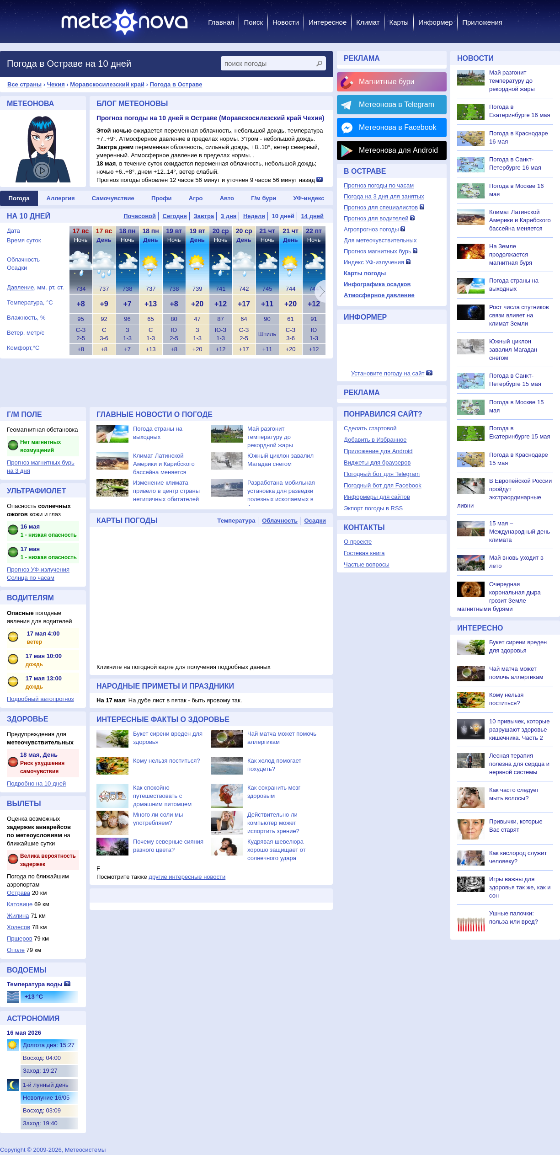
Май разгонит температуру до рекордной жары (270, 437)
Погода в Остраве (176, 84)
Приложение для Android (378, 451)
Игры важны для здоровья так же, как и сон (520, 887)
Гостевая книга (364, 553)
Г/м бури (263, 198)
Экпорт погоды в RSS (373, 508)
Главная (221, 22)
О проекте (358, 541)
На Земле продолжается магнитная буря (510, 254)
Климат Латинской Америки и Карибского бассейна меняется (164, 464)
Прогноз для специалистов (381, 207)
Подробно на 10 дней (36, 783)
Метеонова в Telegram (396, 104)
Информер (435, 22)
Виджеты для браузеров (377, 462)
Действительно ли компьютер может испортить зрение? (273, 822)
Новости (285, 22)
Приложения (482, 22)
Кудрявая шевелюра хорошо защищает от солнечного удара (276, 849)
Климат (367, 22)
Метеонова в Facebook (397, 127)
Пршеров (19, 938)
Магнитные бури (387, 82)
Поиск (253, 22)
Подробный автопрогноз (40, 698)
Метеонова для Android (398, 150)
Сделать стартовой (370, 428)
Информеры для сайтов (377, 496)
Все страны (24, 84)
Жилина (18, 915)
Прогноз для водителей (376, 218)
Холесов (18, 927)
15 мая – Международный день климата (519, 531)
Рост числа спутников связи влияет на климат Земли (519, 315)
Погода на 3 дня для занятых (384, 196)
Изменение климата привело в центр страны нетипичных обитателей (166, 491)
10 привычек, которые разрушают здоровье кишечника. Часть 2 (519, 729)
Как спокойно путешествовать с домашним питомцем (162, 795)
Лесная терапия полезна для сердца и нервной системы (519, 763)
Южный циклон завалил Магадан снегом (513, 349)
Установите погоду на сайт (388, 373)
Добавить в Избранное (375, 439)
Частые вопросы (366, 564)
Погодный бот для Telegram (382, 474)
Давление (20, 287)
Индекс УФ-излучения (374, 262)
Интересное (328, 22)
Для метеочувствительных (380, 240)
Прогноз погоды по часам (379, 185)
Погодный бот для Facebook (382, 485)
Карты (399, 22)
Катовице (19, 904)
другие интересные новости (187, 876)
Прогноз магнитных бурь (377, 251)
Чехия (56, 84)
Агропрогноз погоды (371, 229)
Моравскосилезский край (107, 84)
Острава (18, 892)
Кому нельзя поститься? (166, 760)
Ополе (16, 949)
